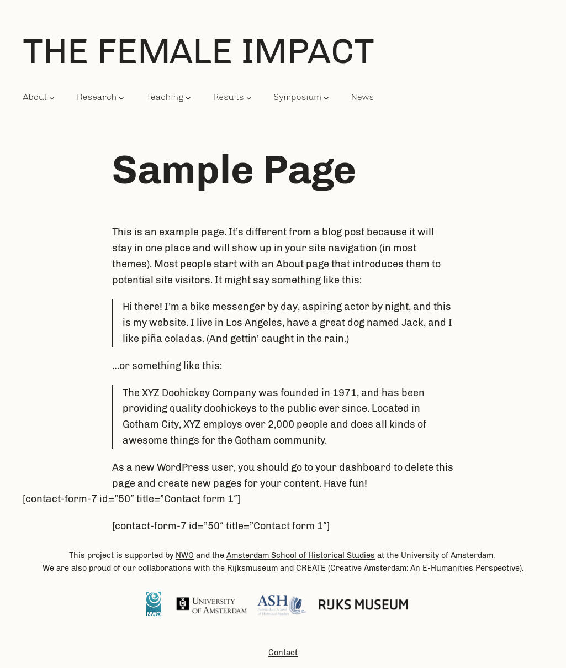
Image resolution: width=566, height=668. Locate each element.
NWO (185, 555)
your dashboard (353, 467)
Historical (327, 555)
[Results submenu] (249, 97)
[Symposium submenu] (326, 97)
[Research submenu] (121, 97)
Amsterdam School (261, 555)
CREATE (311, 568)
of (302, 555)
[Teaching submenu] (188, 97)
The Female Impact (198, 51)
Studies (361, 555)
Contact (283, 653)
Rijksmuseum (252, 568)
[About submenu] (52, 97)
